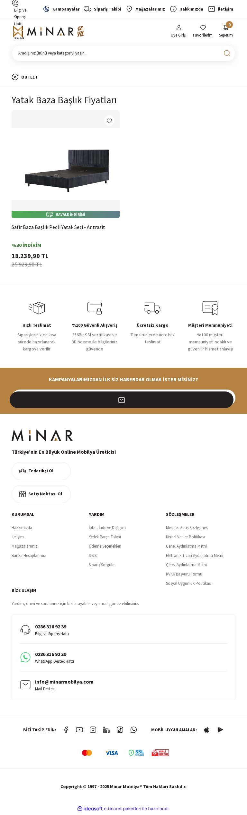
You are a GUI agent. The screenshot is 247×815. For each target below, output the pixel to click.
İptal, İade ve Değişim (107, 529)
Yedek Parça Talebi (105, 538)
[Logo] (49, 32)
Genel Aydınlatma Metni (186, 547)
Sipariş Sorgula (101, 566)
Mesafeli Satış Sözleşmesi (187, 529)
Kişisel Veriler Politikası (185, 538)
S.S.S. (93, 556)
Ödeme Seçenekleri (105, 547)
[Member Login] (179, 32)
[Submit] (227, 399)
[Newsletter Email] (123, 399)
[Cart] (226, 32)
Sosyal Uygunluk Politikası (189, 584)
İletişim (18, 538)
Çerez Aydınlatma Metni (186, 566)
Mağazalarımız (24, 547)
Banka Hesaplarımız (29, 556)
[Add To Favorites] (109, 122)
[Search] (123, 54)
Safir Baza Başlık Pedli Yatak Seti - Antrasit (58, 228)
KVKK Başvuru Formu (184, 575)
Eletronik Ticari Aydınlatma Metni (194, 556)
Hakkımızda (22, 529)
